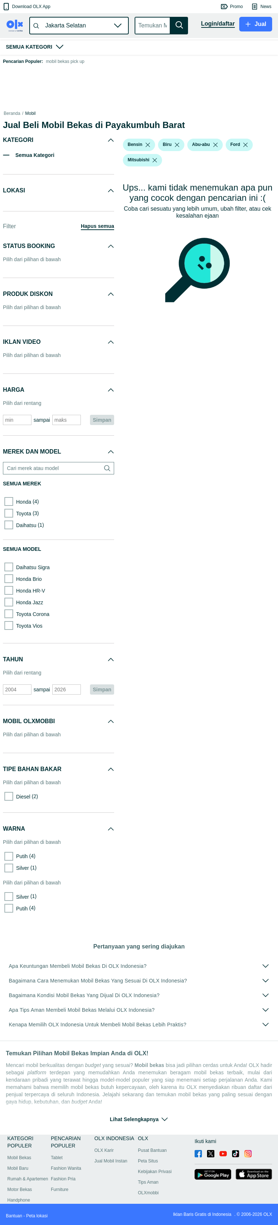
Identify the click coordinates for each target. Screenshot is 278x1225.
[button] (26, 6)
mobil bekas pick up (65, 61)
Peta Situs (148, 1161)
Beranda (12, 113)
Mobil (30, 113)
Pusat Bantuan (152, 1150)
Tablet (57, 1157)
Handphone (18, 1200)
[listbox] (147, 144)
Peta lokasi (37, 1215)
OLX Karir (104, 1150)
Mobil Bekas (19, 1157)
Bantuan (14, 1215)
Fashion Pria (63, 1178)
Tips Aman (148, 1182)
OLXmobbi (148, 1192)
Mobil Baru (17, 1168)
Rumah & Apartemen (27, 1178)
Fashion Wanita (66, 1168)
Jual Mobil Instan (110, 1161)
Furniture (59, 1189)
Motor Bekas (19, 1189)
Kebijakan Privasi (155, 1171)
